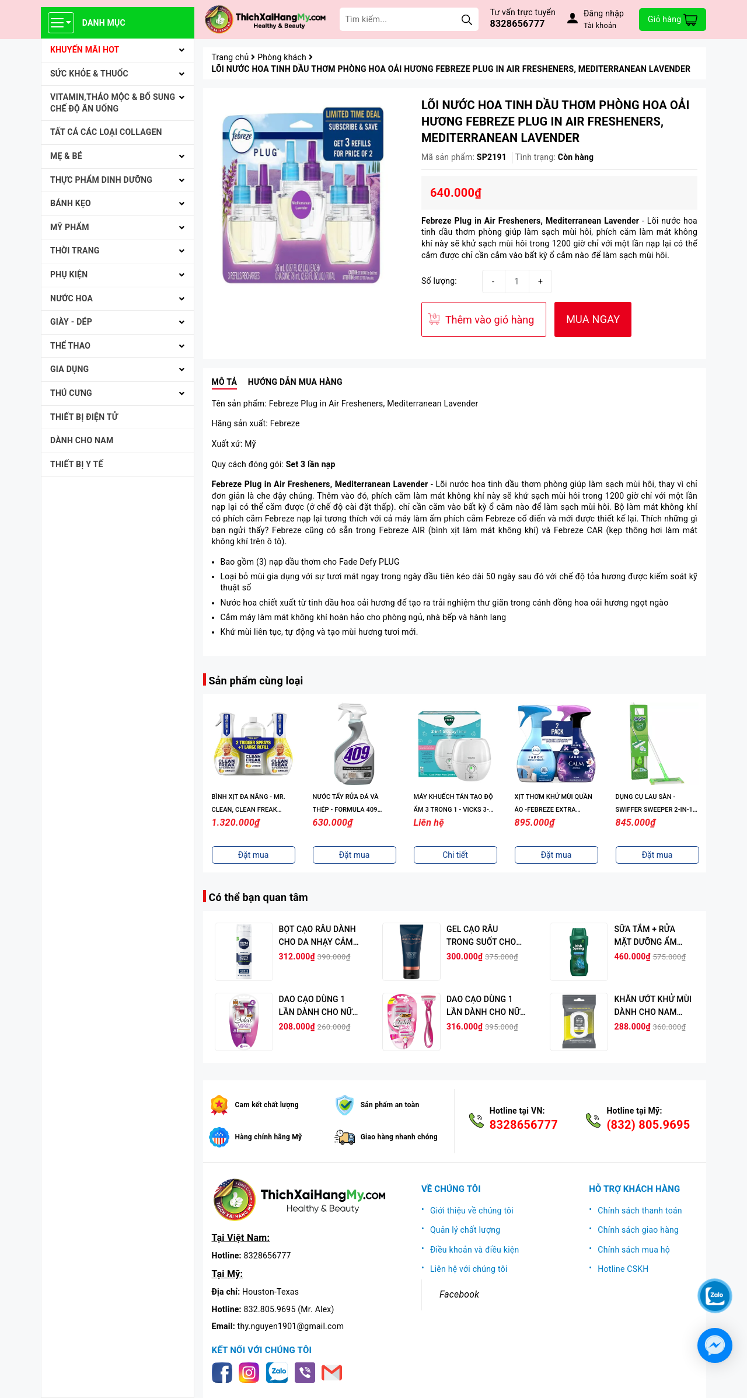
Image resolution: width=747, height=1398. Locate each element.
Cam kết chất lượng (267, 1105)
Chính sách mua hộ (634, 1249)
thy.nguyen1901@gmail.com (291, 1326)
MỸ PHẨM (69, 227)
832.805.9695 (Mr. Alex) (289, 1309)
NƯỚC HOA (71, 298)
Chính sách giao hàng (638, 1229)
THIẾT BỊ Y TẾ (76, 464)
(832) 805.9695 (648, 1125)
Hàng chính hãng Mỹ (268, 1137)
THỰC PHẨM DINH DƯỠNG (101, 180)
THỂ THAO (70, 345)
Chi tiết (455, 855)
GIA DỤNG (69, 369)
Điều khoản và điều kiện (474, 1249)
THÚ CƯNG (71, 393)
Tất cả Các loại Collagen (106, 132)
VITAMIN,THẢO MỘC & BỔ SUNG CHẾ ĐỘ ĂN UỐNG (112, 102)
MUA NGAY (593, 319)
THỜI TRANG (75, 250)
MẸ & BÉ (66, 156)
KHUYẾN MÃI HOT (85, 49)
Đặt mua (253, 855)
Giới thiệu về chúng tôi (472, 1210)
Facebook (459, 1294)
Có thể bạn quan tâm (258, 897)
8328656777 (517, 23)
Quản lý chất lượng (465, 1229)
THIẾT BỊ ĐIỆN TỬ (84, 417)
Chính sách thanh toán (640, 1210)
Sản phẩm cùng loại (256, 680)
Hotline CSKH (623, 1269)
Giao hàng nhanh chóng (399, 1137)
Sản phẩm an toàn (390, 1105)
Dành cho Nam (81, 440)
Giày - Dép (71, 321)
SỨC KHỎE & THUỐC (89, 73)
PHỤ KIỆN (69, 274)
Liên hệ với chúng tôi (469, 1269)
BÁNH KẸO (70, 203)
